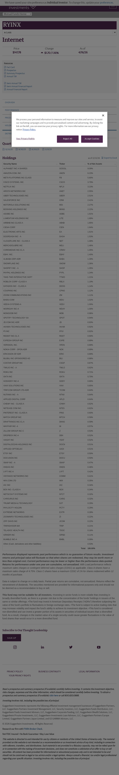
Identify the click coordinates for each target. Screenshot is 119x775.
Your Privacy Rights (25, 139)
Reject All (67, 139)
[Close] (103, 115)
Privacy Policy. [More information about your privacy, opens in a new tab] (29, 130)
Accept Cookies (92, 139)
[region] (59, 129)
